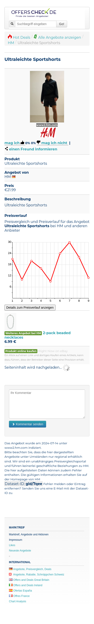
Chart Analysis (17, 601)
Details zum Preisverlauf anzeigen (30, 307)
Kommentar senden (27, 424)
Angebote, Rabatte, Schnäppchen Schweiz (36, 574)
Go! (61, 24)
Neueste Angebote (20, 550)
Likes (12, 545)
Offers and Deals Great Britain (29, 579)
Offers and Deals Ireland (25, 585)
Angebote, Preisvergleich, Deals (30, 569)
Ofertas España (20, 590)
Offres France (19, 596)
